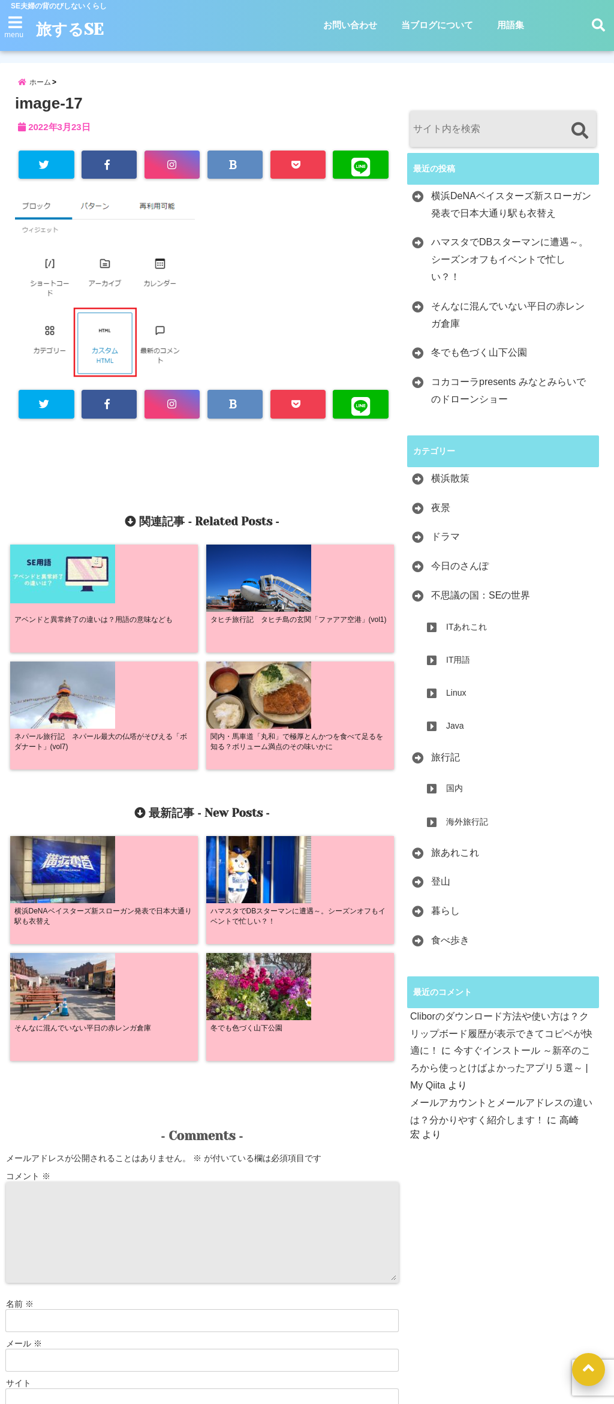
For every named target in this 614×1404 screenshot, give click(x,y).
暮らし (445, 918)
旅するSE (74, 29)
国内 (454, 796)
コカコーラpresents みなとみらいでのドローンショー (508, 397)
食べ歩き (450, 947)
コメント (28, 955)
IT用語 (458, 667)
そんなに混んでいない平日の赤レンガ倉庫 (508, 322)
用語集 (510, 25)
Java (455, 733)
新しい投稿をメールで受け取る (75, 1231)
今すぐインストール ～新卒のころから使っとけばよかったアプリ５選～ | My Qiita (500, 1075)
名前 (20, 1082)
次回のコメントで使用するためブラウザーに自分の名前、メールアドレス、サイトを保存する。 (186, 1213)
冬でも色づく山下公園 (479, 360)
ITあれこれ (466, 634)
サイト (18, 1162)
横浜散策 (450, 485)
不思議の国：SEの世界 (480, 602)
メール (24, 1122)
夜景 (440, 515)
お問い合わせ (350, 25)
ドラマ (445, 544)
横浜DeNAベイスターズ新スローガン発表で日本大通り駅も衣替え (511, 212)
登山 (440, 889)
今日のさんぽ (460, 573)
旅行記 (445, 764)
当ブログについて (437, 25)
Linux (456, 700)
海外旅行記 (467, 829)
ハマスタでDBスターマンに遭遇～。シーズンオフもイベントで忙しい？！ (509, 267)
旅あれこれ (455, 860)
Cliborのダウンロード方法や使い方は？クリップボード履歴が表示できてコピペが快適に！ (501, 1040)
